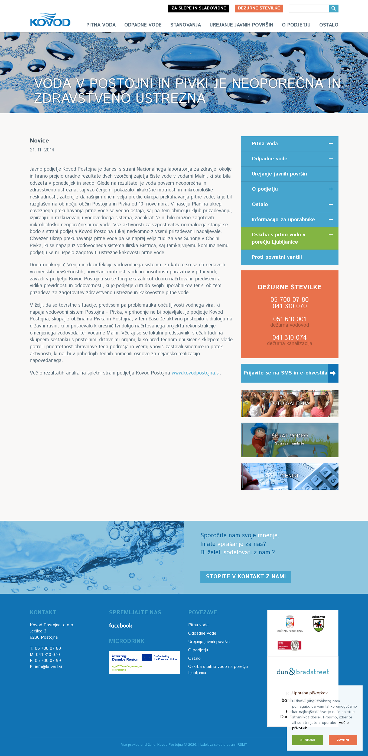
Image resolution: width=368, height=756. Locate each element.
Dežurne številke (259, 8)
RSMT (242, 744)
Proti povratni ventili (277, 257)
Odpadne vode (143, 25)
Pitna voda (101, 25)
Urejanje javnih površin (241, 25)
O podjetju (296, 25)
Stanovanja (185, 25)
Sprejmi (307, 740)
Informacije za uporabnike (283, 219)
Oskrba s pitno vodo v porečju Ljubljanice (278, 238)
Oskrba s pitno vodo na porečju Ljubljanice (218, 670)
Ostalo (328, 25)
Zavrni (343, 740)
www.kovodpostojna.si (196, 373)
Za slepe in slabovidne (198, 8)
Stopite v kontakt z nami (246, 577)
